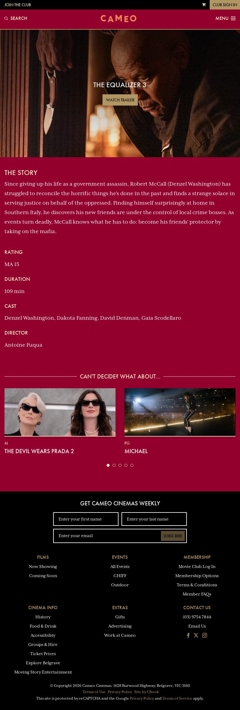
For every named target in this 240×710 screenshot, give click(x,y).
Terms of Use (94, 692)
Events (120, 557)
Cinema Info (43, 607)
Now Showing (43, 566)
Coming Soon (43, 575)
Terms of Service (177, 698)
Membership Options (197, 575)
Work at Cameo (120, 635)
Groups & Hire (43, 644)
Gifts (120, 617)
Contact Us (197, 607)
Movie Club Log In (197, 566)
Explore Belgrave (43, 662)
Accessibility (43, 635)
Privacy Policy (120, 692)
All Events (120, 566)
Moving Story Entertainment (43, 672)
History (42, 617)
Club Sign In (225, 4)
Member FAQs (197, 594)
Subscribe (172, 536)
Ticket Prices (43, 653)
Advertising (120, 626)
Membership (197, 557)
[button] (108, 465)
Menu (225, 18)
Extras (120, 607)
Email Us (197, 626)
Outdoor (120, 584)
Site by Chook (146, 692)
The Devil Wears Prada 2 (39, 451)
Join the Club (17, 4)
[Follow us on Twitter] (196, 635)
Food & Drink (43, 626)
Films (43, 557)
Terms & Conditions (197, 584)
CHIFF (120, 575)
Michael (136, 451)
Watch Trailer (120, 100)
